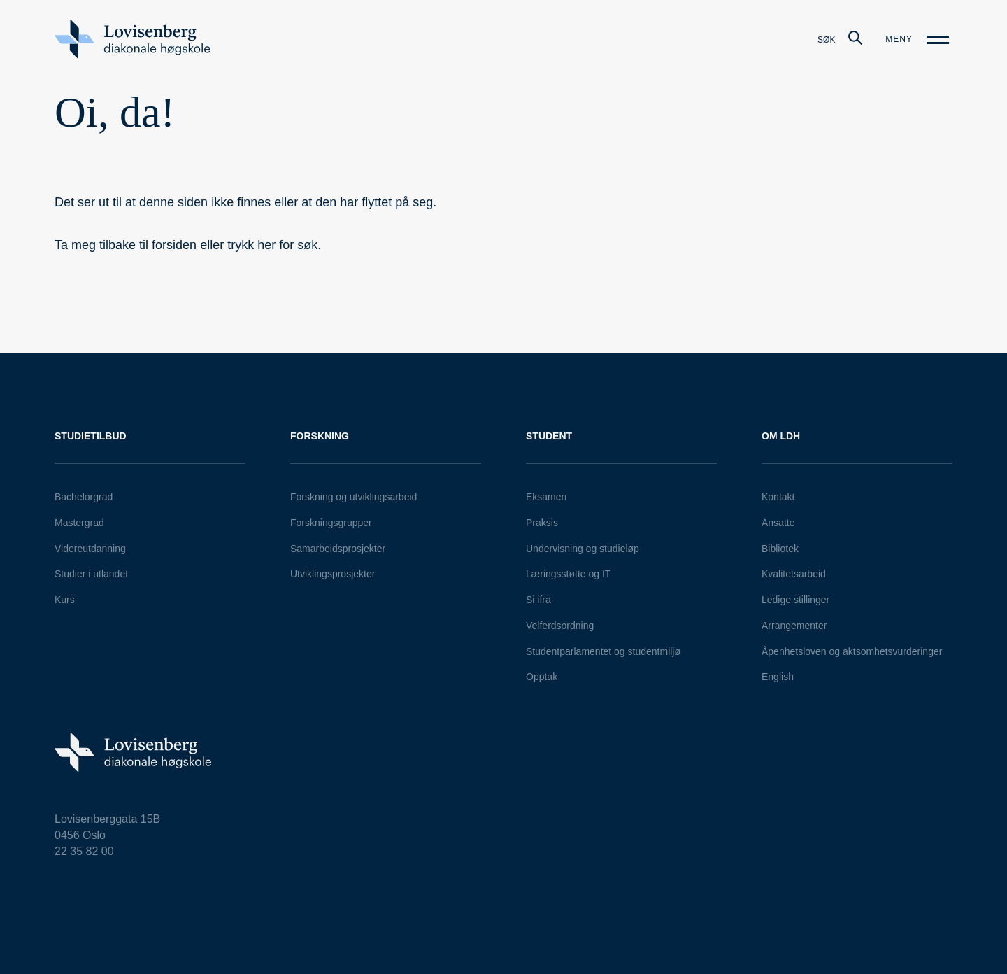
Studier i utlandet (91, 573)
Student (549, 436)
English (778, 676)
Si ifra (538, 599)
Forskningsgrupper (331, 522)
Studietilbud (91, 436)
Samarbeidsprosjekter (337, 548)
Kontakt (778, 496)
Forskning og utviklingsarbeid (353, 496)
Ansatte (778, 522)
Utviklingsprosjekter (332, 573)
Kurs (65, 599)
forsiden (174, 245)
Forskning (319, 436)
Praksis (542, 522)
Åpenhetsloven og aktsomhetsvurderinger (852, 651)
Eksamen (546, 496)
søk (307, 245)
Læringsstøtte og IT (568, 573)
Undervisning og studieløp (582, 548)
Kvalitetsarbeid (794, 573)
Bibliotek (780, 548)
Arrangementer (794, 625)
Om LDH (781, 436)
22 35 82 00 (84, 851)
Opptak (541, 676)
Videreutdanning (90, 548)
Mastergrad (79, 522)
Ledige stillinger (795, 599)
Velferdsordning (560, 625)
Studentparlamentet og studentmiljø (603, 651)
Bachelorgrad (84, 496)
